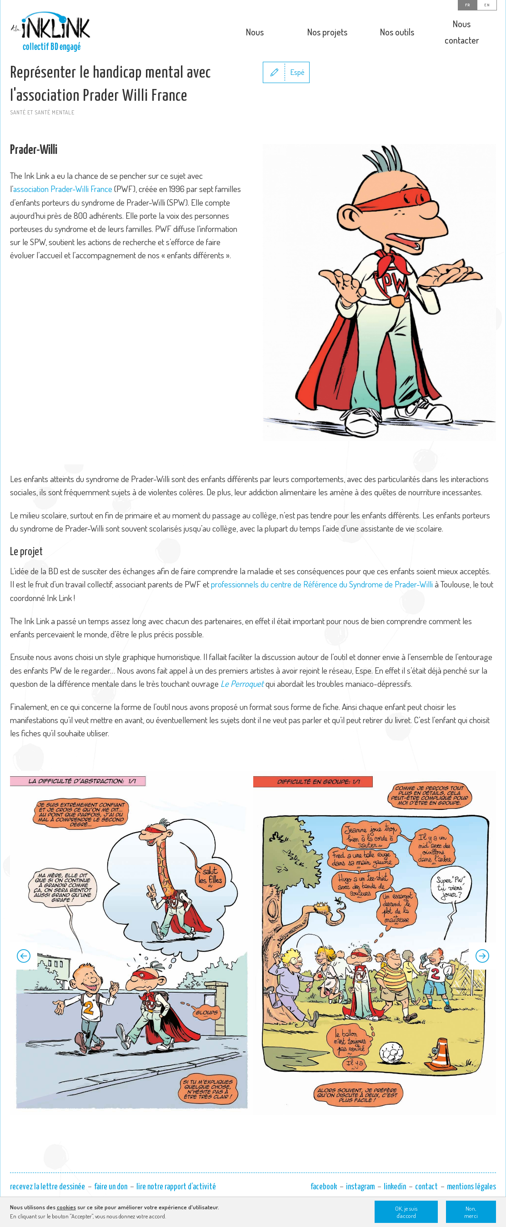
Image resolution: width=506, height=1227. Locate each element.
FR (467, 5)
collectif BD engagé (51, 46)
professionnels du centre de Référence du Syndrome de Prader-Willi (322, 607)
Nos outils (397, 32)
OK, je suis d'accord (406, 1212)
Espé (298, 95)
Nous (255, 32)
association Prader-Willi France (64, 212)
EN (487, 5)
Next (482, 979)
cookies (66, 1207)
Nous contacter (462, 32)
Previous (23, 979)
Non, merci (471, 1212)
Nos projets (327, 32)
